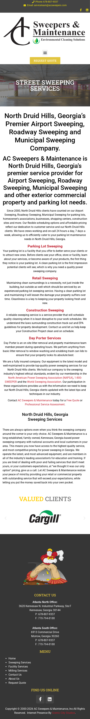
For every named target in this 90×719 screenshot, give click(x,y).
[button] (45, 52)
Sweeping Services (19, 662)
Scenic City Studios (63, 712)
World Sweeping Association (44, 381)
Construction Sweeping (45, 310)
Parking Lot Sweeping (45, 246)
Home (12, 658)
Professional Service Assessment (45, 404)
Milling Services (17, 670)
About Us (13, 678)
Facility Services (18, 666)
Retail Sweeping (45, 278)
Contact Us (15, 674)
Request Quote (17, 682)
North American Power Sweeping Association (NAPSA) (40, 377)
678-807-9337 (46, 614)
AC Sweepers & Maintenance (35, 400)
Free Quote (72, 400)
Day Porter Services (45, 338)
